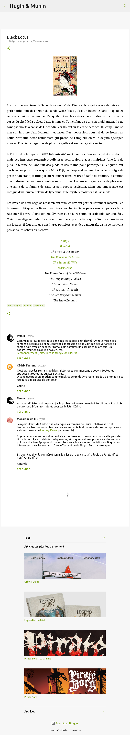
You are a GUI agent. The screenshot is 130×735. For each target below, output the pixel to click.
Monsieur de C (26, 419)
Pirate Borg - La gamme (37, 658)
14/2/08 (30, 336)
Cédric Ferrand (26, 365)
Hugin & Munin (27, 6)
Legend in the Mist (34, 620)
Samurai (39, 305)
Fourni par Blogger (65, 723)
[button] (9, 48)
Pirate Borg (30, 697)
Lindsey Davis (48, 430)
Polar (27, 305)
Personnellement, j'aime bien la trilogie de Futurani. (48, 352)
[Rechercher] (51, 6)
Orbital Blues (31, 581)
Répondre (23, 358)
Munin (21, 335)
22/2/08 (41, 419)
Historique (14, 305)
